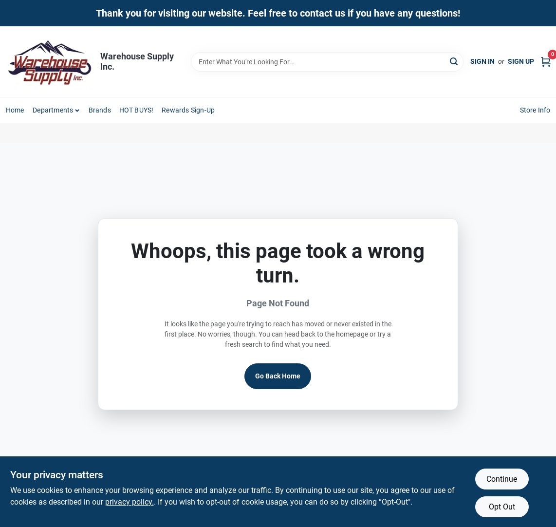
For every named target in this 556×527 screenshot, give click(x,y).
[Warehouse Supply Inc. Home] (49, 61)
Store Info (535, 110)
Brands (100, 110)
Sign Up (521, 61)
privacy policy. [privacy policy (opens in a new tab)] (129, 502)
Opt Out (502, 506)
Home (15, 110)
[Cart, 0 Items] (546, 61)
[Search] (454, 61)
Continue (501, 479)
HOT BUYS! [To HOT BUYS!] (136, 110)
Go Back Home (277, 376)
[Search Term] (327, 62)
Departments (53, 110)
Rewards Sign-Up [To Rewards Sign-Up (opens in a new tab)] (188, 110)
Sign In (482, 61)
